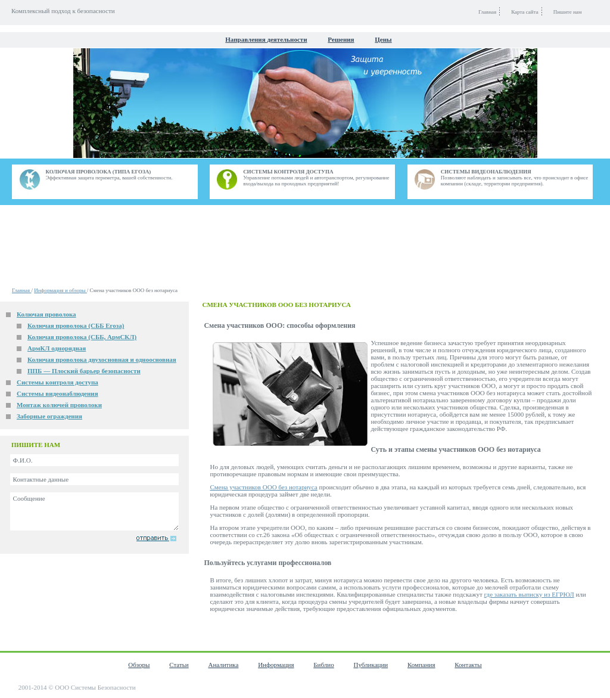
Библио (323, 664)
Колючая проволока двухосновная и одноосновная (101, 359)
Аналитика (223, 664)
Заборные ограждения (49, 416)
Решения (341, 39)
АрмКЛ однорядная (56, 348)
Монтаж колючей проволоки (59, 404)
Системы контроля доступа (57, 382)
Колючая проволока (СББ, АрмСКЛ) (81, 336)
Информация (276, 664)
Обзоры (139, 664)
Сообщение (94, 511)
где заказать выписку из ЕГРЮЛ (529, 594)
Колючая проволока (46, 314)
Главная (21, 290)
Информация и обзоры (60, 290)
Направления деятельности (266, 39)
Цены (383, 39)
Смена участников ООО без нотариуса (263, 487)
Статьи (178, 664)
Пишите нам (567, 12)
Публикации (370, 664)
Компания (421, 664)
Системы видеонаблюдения (57, 393)
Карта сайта (525, 12)
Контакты (468, 664)
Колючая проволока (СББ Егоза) (75, 325)
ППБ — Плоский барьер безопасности (84, 370)
